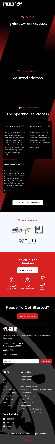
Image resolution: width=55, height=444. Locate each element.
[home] (10, 4)
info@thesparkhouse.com (13, 354)
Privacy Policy (27, 436)
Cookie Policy (27, 440)
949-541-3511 (8, 350)
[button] (49, 4)
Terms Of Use (27, 439)
